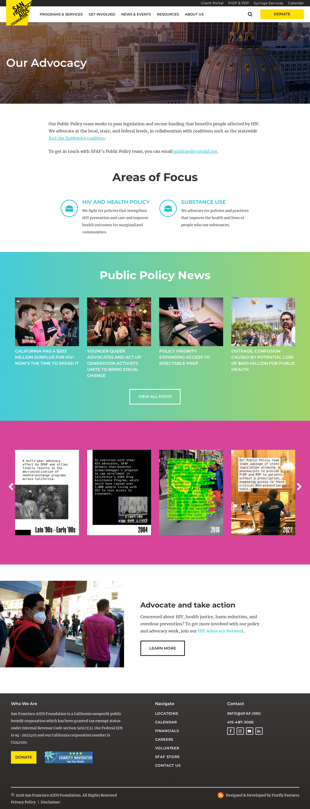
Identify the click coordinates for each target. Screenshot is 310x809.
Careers (164, 739)
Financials (167, 731)
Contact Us (168, 765)
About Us (194, 14)
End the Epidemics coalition (77, 138)
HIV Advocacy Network (221, 630)
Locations (166, 713)
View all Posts (155, 396)
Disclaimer (50, 802)
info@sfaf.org (244, 713)
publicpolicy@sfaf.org (195, 151)
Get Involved (102, 14)
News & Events (136, 14)
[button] (250, 14)
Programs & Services (61, 14)
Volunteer (167, 748)
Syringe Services (268, 3)
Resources (168, 14)
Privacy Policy (23, 802)
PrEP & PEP (238, 3)
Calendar (296, 3)
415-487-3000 (240, 722)
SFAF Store (167, 756)
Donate (282, 14)
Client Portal (212, 3)
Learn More (162, 648)
